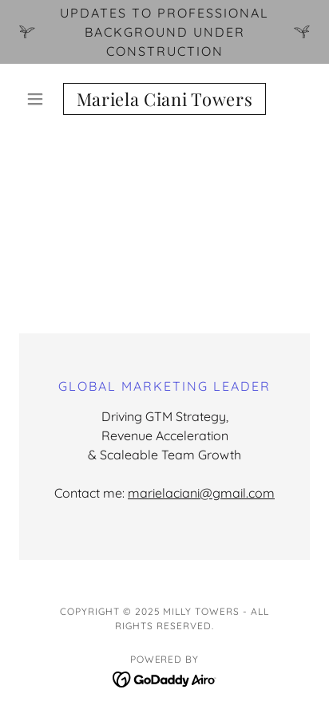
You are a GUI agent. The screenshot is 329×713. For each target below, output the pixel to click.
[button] (41, 99)
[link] (165, 99)
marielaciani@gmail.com (201, 493)
